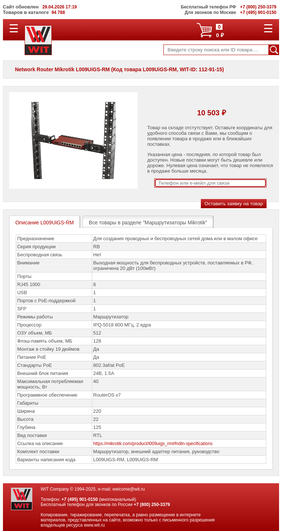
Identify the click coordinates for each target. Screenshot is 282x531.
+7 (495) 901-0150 (79, 499)
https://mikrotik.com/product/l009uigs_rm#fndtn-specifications (153, 443)
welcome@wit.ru (128, 489)
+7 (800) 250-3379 (152, 504)
